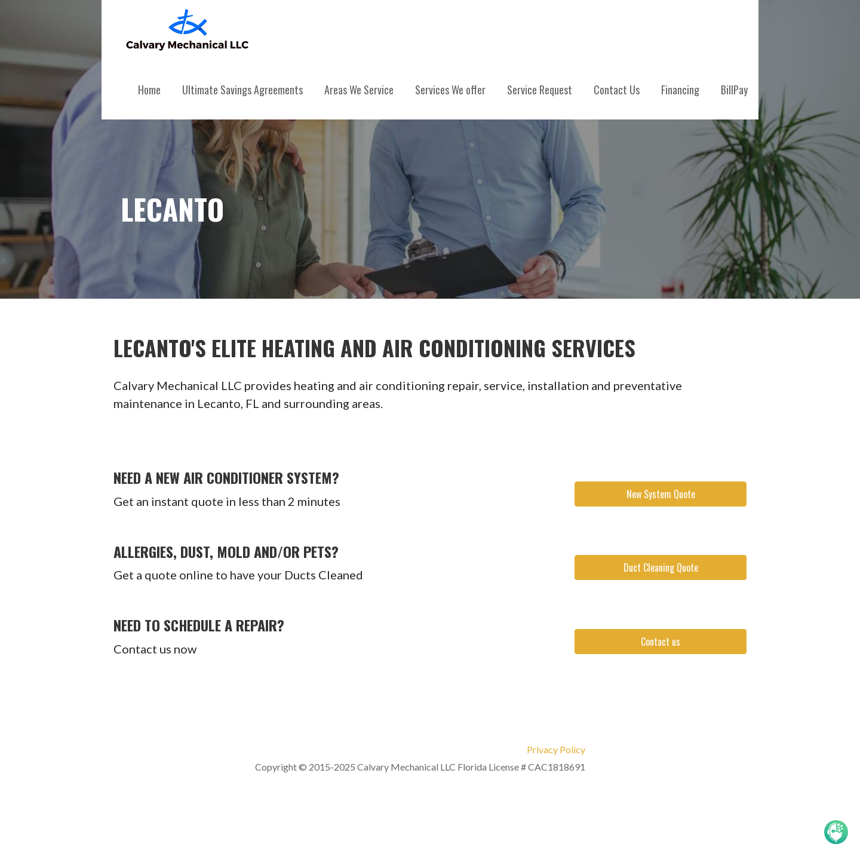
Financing (680, 89)
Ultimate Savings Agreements (242, 89)
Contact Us (617, 89)
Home (149, 89)
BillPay (734, 89)
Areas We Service (359, 89)
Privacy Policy (556, 749)
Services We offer (450, 89)
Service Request (539, 89)
